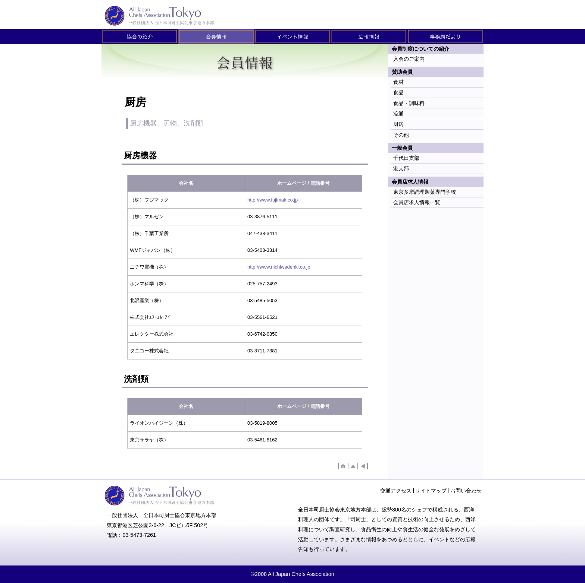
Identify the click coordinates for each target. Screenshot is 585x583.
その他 (401, 135)
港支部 (401, 168)
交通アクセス (396, 490)
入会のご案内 (409, 59)
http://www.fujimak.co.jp (272, 200)
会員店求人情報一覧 (416, 202)
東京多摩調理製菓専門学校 (424, 192)
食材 (398, 82)
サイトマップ (431, 490)
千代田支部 (406, 158)
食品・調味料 (409, 103)
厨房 (398, 124)
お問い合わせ (466, 490)
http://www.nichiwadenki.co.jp (278, 267)
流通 (398, 114)
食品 (398, 92)
